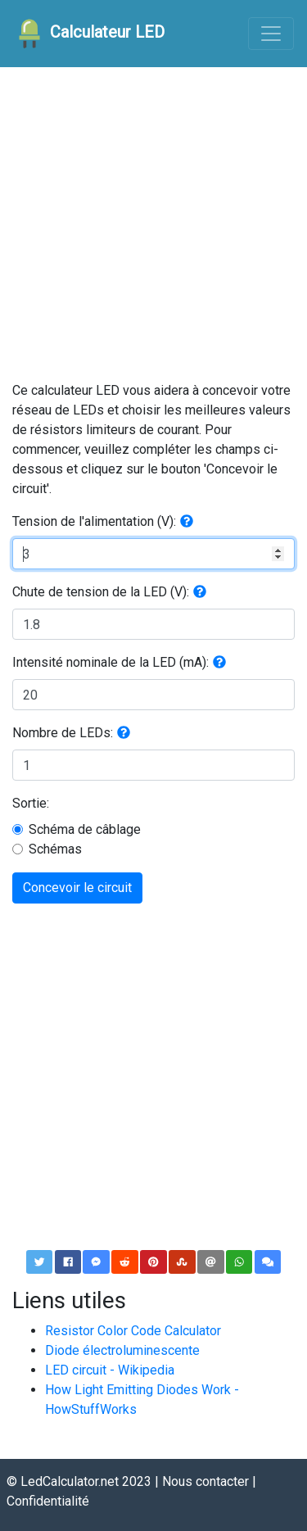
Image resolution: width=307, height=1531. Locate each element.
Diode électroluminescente (122, 1350)
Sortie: (30, 803)
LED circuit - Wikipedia (109, 1370)
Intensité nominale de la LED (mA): (110, 662)
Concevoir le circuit (77, 887)
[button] (186, 521)
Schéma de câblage (85, 829)
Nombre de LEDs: (62, 733)
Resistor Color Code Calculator (133, 1330)
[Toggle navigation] (271, 33)
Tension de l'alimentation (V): (94, 521)
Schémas (55, 849)
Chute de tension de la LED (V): (100, 592)
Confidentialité (48, 1501)
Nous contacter (205, 1481)
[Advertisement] (153, 227)
